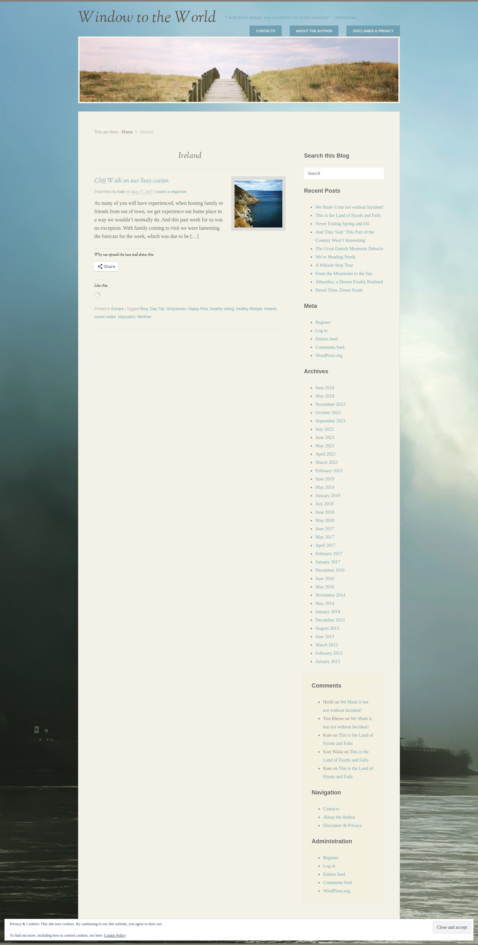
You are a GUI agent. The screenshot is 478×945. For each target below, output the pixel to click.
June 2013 (324, 636)
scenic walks (105, 317)
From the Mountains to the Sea (343, 273)
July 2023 (324, 429)
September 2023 (330, 420)
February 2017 (328, 553)
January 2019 (327, 495)
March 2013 (326, 644)
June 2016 (324, 578)
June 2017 (324, 528)
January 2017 (327, 561)
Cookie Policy (115, 935)
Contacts (265, 31)
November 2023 (330, 404)
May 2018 (324, 520)
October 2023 (328, 412)
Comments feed (329, 347)
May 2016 (324, 586)
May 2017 (324, 536)
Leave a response (171, 192)
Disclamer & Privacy (373, 31)
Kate (121, 192)
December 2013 (330, 619)
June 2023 (324, 437)
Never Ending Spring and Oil (342, 223)
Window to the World (147, 18)
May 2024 (324, 395)
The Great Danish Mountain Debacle (349, 248)
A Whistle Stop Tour (334, 265)
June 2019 (324, 478)
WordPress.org (329, 355)
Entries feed (326, 338)
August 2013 (327, 628)
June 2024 (324, 387)
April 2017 (325, 545)
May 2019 (324, 487)
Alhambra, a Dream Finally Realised (349, 281)
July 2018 (324, 503)
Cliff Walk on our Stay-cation (131, 180)
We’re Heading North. (335, 256)
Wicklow (144, 317)
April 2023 (325, 454)
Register (323, 322)
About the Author (314, 31)
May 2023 (324, 445)
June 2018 (324, 512)
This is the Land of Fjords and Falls (348, 215)
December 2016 (330, 570)
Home (127, 131)
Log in (321, 330)
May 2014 (324, 603)
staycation (126, 317)
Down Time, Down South (339, 290)
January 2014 (327, 611)
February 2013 (328, 653)
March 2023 (326, 462)
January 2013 (327, 661)
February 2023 (328, 470)
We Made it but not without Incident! (349, 207)
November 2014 (330, 595)
